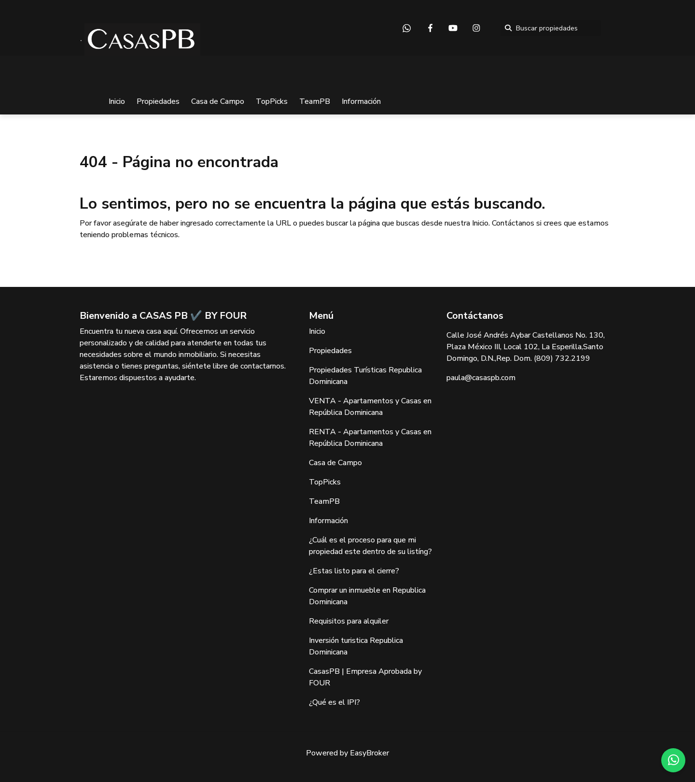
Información (361, 101)
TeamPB (314, 101)
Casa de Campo (217, 101)
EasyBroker (369, 753)
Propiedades (158, 101)
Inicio (117, 101)
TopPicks (272, 101)
